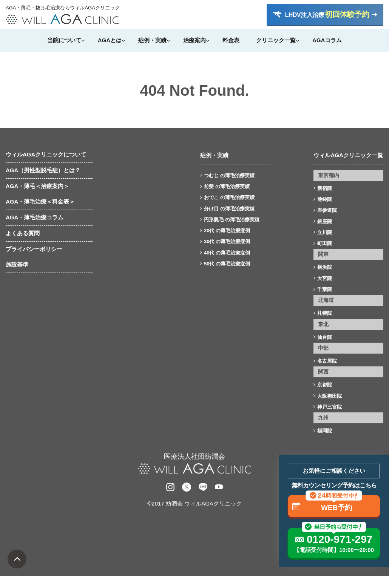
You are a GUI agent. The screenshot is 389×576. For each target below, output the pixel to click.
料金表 (230, 40)
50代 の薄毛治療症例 (227, 264)
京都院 (324, 385)
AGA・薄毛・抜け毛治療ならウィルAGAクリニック (62, 8)
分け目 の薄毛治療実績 (229, 208)
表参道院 (327, 210)
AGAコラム (327, 40)
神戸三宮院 (329, 407)
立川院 (324, 232)
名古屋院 (327, 361)
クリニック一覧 (276, 40)
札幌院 (324, 313)
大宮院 (324, 278)
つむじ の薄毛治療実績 (229, 175)
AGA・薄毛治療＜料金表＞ (40, 201)
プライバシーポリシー (34, 249)
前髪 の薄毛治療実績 (227, 186)
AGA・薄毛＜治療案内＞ (37, 186)
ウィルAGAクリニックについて (46, 154)
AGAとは (110, 40)
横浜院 (324, 267)
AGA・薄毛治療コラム (34, 217)
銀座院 (324, 221)
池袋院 (324, 199)
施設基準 (17, 264)
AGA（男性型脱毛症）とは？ (43, 170)
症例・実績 (152, 40)
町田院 (324, 243)
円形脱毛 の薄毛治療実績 (231, 219)
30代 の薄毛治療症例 (227, 241)
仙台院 (324, 337)
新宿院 (324, 188)
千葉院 (324, 289)
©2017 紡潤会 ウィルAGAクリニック (194, 503)
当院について (64, 40)
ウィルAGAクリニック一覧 (348, 155)
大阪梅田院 (329, 396)
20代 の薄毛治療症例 (227, 230)
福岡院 (324, 431)
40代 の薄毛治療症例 (227, 253)
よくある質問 (23, 233)
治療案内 (194, 40)
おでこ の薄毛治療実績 (229, 197)
